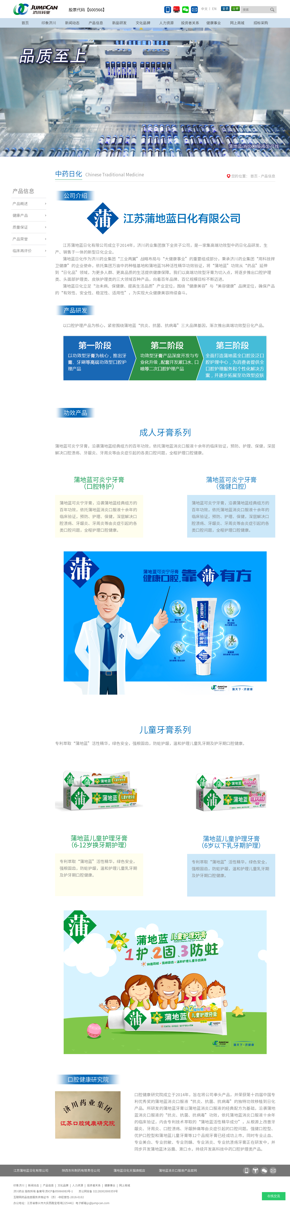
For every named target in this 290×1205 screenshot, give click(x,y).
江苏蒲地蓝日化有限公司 (30, 1170)
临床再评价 (22, 251)
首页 (25, 23)
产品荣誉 (20, 239)
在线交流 (273, 1196)
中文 (204, 8)
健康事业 (213, 23)
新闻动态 (72, 23)
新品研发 (119, 23)
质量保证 (20, 227)
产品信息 (96, 23)
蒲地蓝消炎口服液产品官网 (178, 1170)
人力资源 (166, 23)
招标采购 (261, 23)
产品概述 (20, 204)
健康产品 (20, 215)
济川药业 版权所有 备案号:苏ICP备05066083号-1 (43, 1191)
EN (213, 8)
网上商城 (237, 23)
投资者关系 (190, 23)
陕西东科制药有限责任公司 (81, 1170)
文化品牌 (143, 23)
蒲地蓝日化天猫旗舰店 (129, 1170)
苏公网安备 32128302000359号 (98, 1191)
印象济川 (48, 23)
